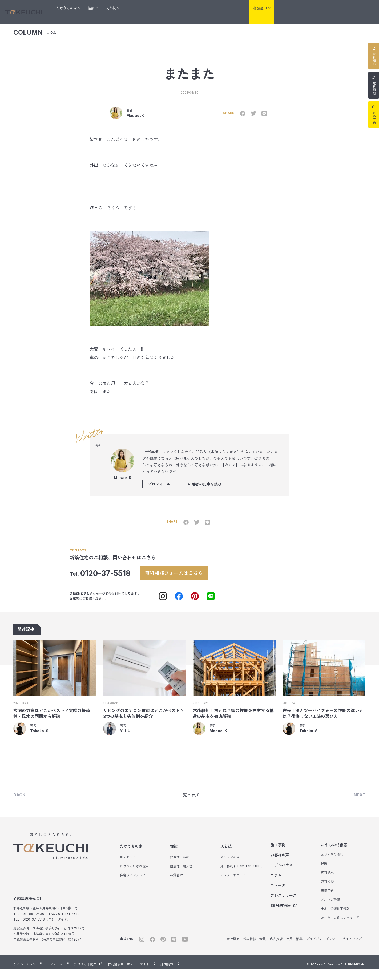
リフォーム (314, 8)
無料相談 (327, 879)
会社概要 (233, 936)
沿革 (299, 936)
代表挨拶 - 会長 (254, 936)
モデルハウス (189, 8)
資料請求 (327, 870)
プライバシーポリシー (322, 936)
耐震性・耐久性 (181, 863)
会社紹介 (233, 8)
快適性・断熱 (179, 854)
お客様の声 (162, 8)
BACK (19, 791)
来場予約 (327, 888)
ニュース (278, 882)
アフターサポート (233, 872)
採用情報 (169, 961)
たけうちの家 (131, 843)
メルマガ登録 (330, 897)
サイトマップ (352, 936)
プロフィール (159, 479)
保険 (324, 860)
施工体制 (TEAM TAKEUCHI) (241, 863)
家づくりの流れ (332, 851)
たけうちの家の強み (134, 863)
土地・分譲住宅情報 (335, 906)
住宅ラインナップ (133, 872)
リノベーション (287, 8)
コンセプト (128, 854)
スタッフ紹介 (230, 854)
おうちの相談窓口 (336, 842)
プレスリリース (284, 892)
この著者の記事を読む (202, 479)
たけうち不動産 (341, 8)
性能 (174, 843)
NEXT (360, 791)
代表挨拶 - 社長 (281, 936)
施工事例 (139, 8)
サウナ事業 (366, 8)
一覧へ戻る (189, 791)
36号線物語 (284, 902)
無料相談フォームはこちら (180, 568)
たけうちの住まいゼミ (340, 915)
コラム (213, 8)
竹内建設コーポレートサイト (131, 961)
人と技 (226, 843)
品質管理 (176, 872)
